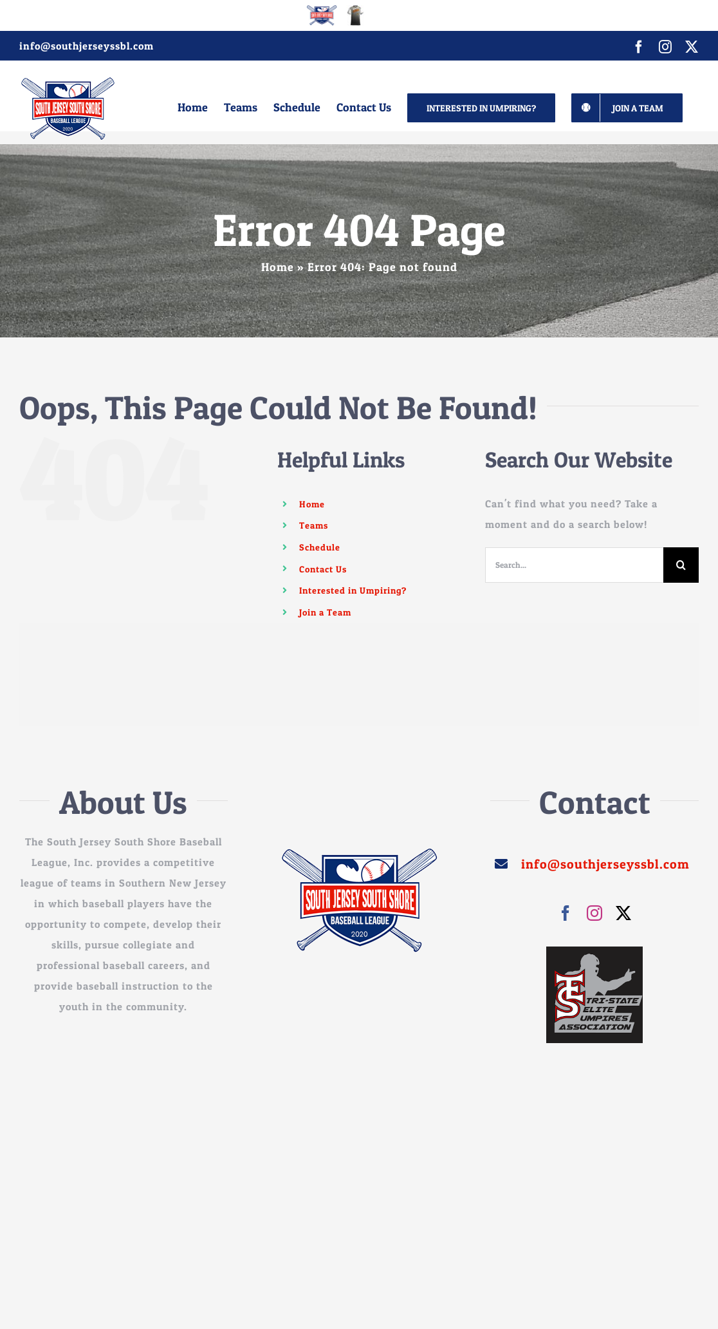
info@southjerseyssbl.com (86, 45)
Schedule (319, 547)
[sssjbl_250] (359, 853)
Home (277, 267)
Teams (313, 525)
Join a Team (325, 612)
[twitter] (624, 913)
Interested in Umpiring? (353, 590)
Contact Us (323, 568)
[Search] (681, 565)
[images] (594, 951)
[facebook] (566, 913)
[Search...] (574, 565)
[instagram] (595, 913)
